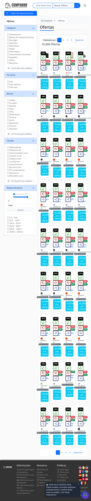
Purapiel (12, 103)
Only (10, 111)
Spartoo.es (13, 173)
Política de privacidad (62, 478)
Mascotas (12, 63)
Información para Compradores (25, 470)
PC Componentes (16, 170)
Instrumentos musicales (19, 54)
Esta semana (14, 84)
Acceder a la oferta (45, 84)
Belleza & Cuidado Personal (20, 37)
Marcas (10, 93)
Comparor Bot (44, 485)
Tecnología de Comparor (44, 481)
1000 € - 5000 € (15, 232)
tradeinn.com (14, 158)
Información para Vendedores (25, 476)
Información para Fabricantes (25, 481)
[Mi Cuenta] (85, 5)
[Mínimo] (20, 194)
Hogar (11, 48)
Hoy (10, 81)
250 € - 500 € (14, 226)
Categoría (11, 28)
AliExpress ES (14, 150)
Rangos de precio (14, 188)
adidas (11, 100)
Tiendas (10, 140)
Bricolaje (12, 40)
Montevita (12, 123)
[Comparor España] (16, 5)
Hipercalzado (14, 147)
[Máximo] (20, 197)
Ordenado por (49, 40)
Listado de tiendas (42, 470)
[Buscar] (77, 5)
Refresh (11, 106)
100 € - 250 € (14, 223)
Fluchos (11, 126)
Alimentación (14, 34)
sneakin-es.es (14, 156)
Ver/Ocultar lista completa (20, 68)
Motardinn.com (15, 176)
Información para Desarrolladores (25, 491)
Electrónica (13, 46)
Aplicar (21, 210)
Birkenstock (13, 114)
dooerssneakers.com (17, 153)
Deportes (12, 43)
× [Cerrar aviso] (78, 484)
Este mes (12, 87)
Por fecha (11, 75)
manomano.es (14, 164)
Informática (13, 51)
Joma (10, 120)
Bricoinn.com (14, 167)
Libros (11, 60)
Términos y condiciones (63, 473)
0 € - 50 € (12, 217)
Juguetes (12, 57)
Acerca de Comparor (42, 476)
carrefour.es (13, 161)
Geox (10, 108)
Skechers (12, 128)
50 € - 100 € (13, 220)
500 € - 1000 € (14, 229)
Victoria (11, 117)
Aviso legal (63, 469)
